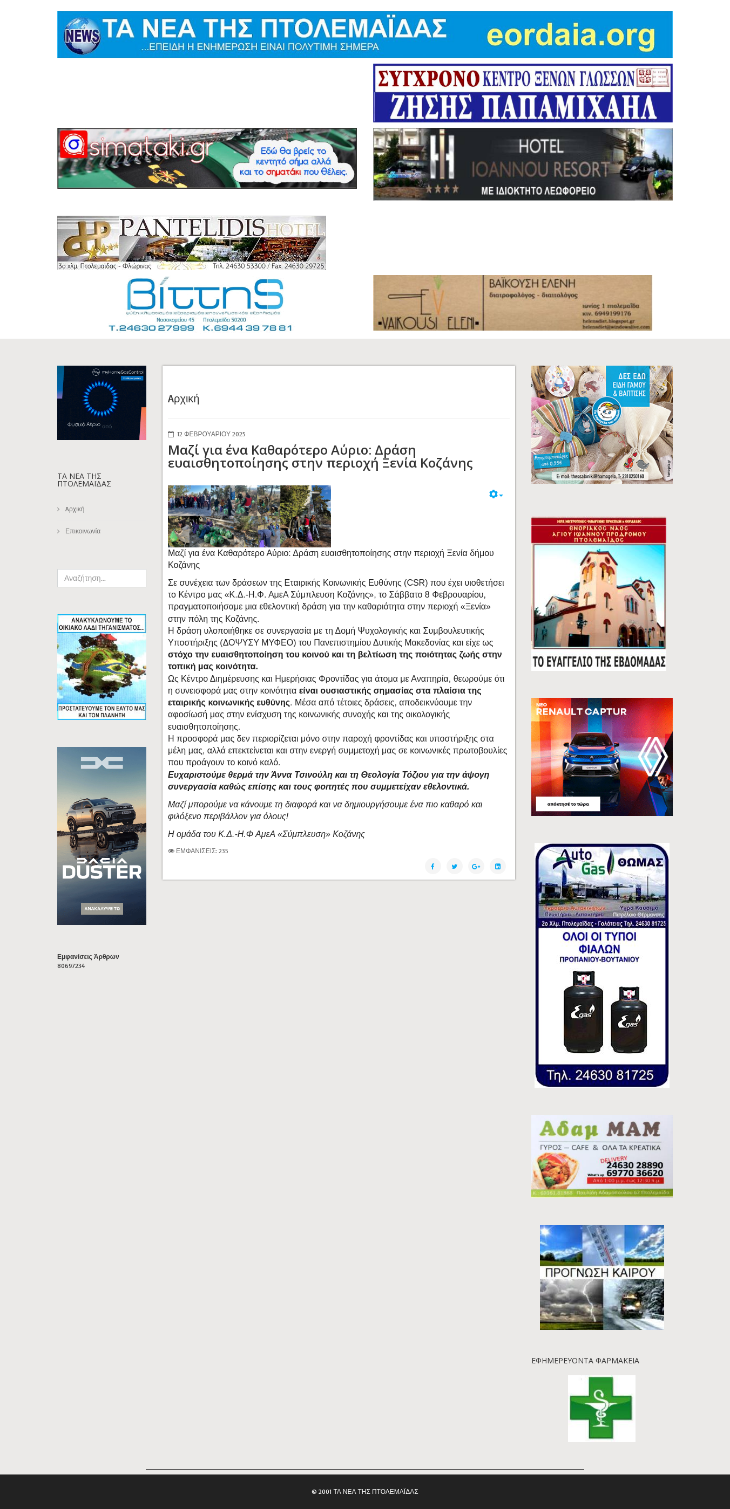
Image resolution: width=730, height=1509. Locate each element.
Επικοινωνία (82, 531)
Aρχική (74, 509)
